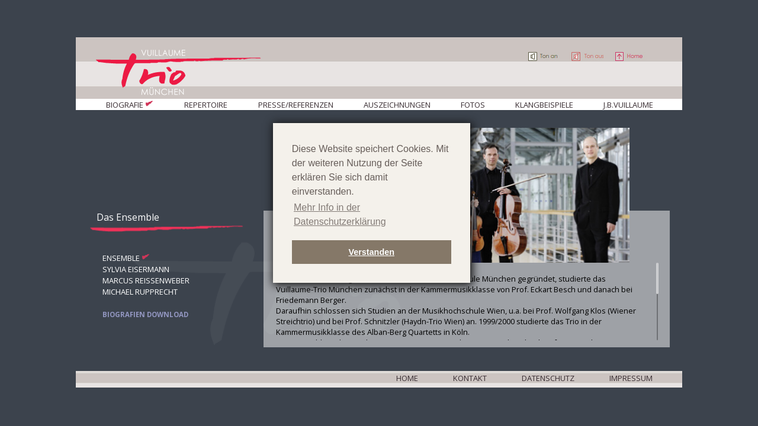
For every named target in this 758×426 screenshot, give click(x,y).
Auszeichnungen (397, 104)
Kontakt (470, 378)
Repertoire (205, 104)
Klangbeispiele (544, 104)
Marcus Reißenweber (146, 280)
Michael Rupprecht (140, 291)
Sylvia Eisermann (135, 269)
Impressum (631, 378)
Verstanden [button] (371, 252)
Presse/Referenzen (295, 104)
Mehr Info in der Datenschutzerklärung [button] (340, 214)
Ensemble (121, 258)
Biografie (124, 104)
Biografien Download (145, 314)
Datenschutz (548, 378)
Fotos (473, 104)
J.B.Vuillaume (628, 104)
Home (407, 378)
